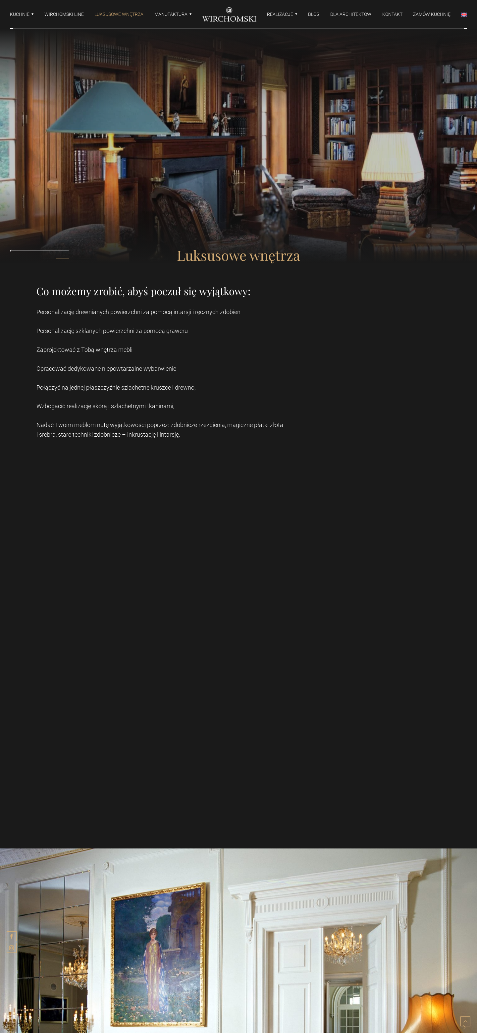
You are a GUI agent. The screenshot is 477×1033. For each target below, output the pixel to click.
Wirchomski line (64, 14)
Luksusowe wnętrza (118, 14)
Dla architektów (350, 14)
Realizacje (280, 14)
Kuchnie (19, 14)
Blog (314, 14)
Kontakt (392, 14)
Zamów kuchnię (431, 14)
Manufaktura (170, 14)
